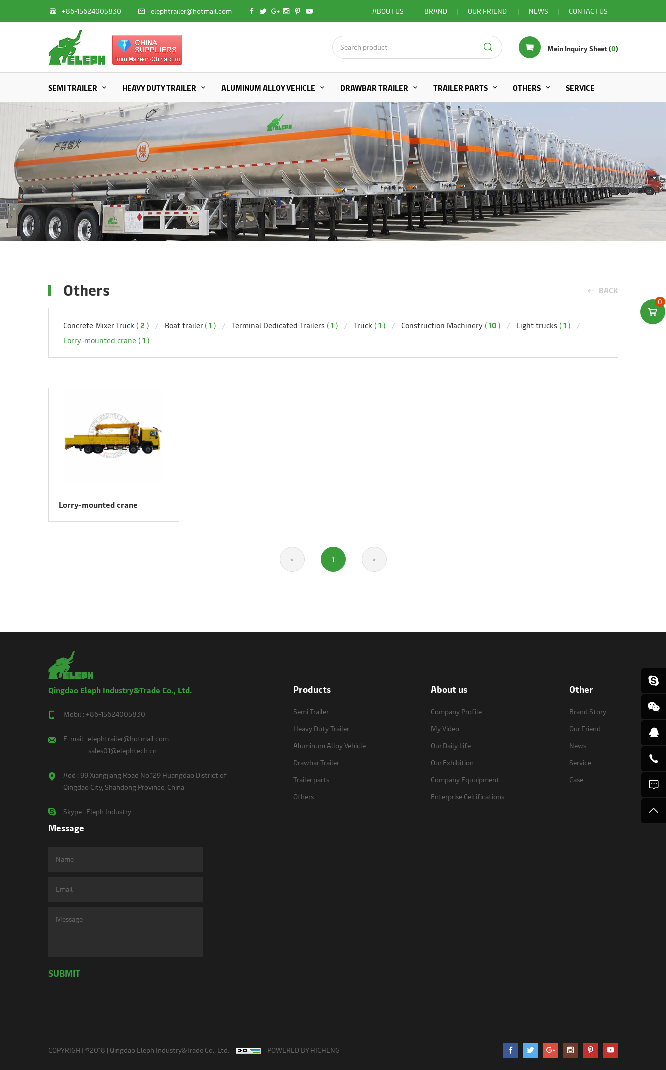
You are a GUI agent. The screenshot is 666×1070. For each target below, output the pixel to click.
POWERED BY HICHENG (303, 1050)
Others (527, 87)
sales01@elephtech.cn (122, 750)
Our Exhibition (452, 762)
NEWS (538, 11)
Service (580, 87)
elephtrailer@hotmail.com (128, 738)
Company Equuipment (465, 779)
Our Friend (585, 728)
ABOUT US (388, 11)
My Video (445, 728)
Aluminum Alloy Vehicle (268, 87)
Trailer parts (460, 87)
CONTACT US (588, 11)
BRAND (435, 11)
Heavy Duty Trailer (159, 87)
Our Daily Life (451, 745)
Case (576, 779)
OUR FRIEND (488, 11)
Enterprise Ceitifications (467, 796)
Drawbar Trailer (374, 87)
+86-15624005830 (115, 714)
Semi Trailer (72, 87)
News (577, 745)
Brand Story (587, 711)
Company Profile (456, 711)
